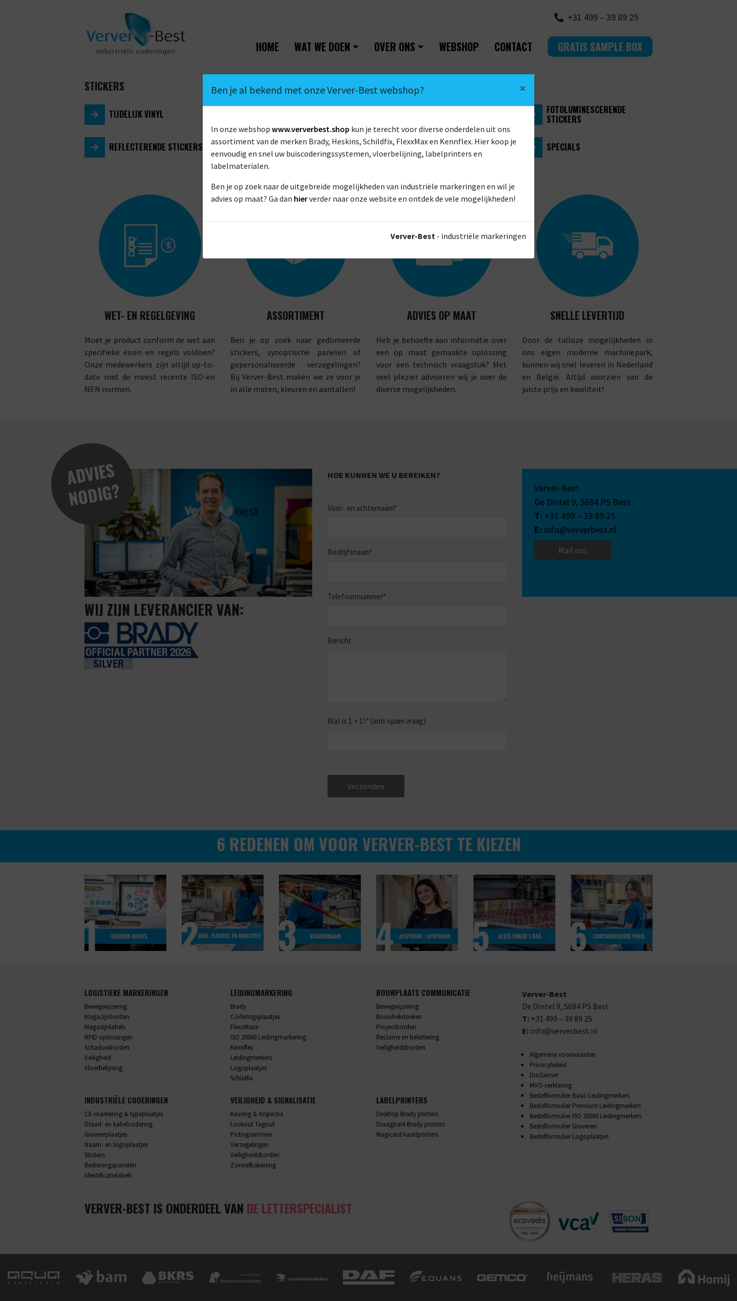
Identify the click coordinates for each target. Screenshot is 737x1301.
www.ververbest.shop (311, 129)
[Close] (522, 88)
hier (301, 198)
